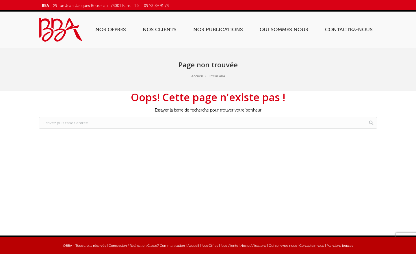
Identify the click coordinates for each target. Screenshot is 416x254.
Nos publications (253, 246)
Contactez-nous (311, 246)
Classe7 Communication (166, 246)
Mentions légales (340, 246)
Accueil (197, 76)
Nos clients (229, 246)
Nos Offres (210, 246)
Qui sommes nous (283, 246)
